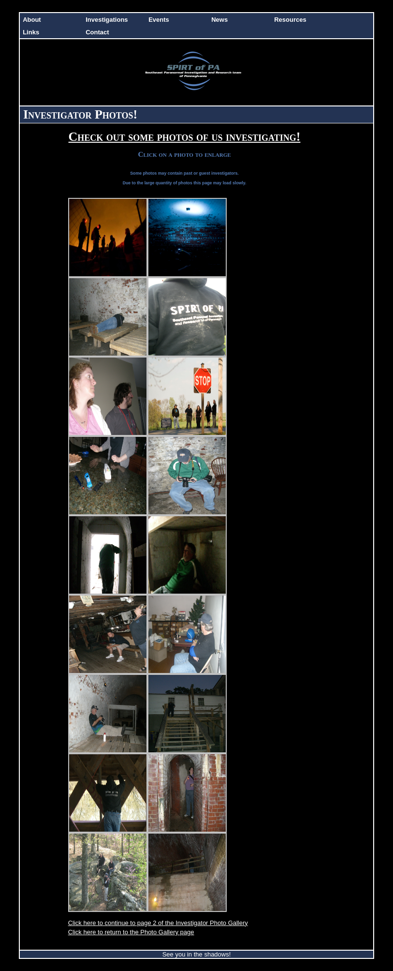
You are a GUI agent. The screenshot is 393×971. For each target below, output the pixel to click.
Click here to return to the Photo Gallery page (131, 932)
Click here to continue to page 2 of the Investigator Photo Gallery (158, 922)
